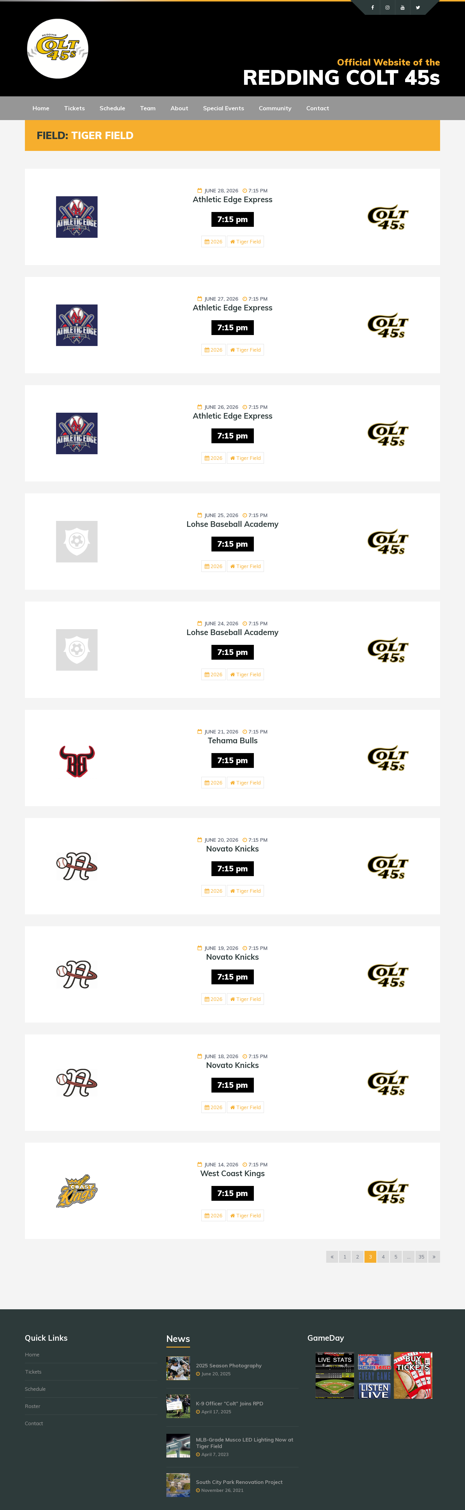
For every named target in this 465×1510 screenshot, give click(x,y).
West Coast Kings (232, 1173)
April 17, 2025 (216, 1412)
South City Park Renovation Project (239, 1482)
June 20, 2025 (216, 1374)
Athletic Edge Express (233, 199)
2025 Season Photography (229, 1365)
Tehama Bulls (233, 740)
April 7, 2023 (215, 1454)
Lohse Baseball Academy (232, 524)
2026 (216, 241)
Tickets (33, 1371)
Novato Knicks (232, 849)
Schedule (35, 1388)
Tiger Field (248, 241)
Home (32, 1354)
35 (421, 1257)
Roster (32, 1406)
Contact (34, 1423)
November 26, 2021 (222, 1490)
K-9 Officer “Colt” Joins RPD (229, 1403)
